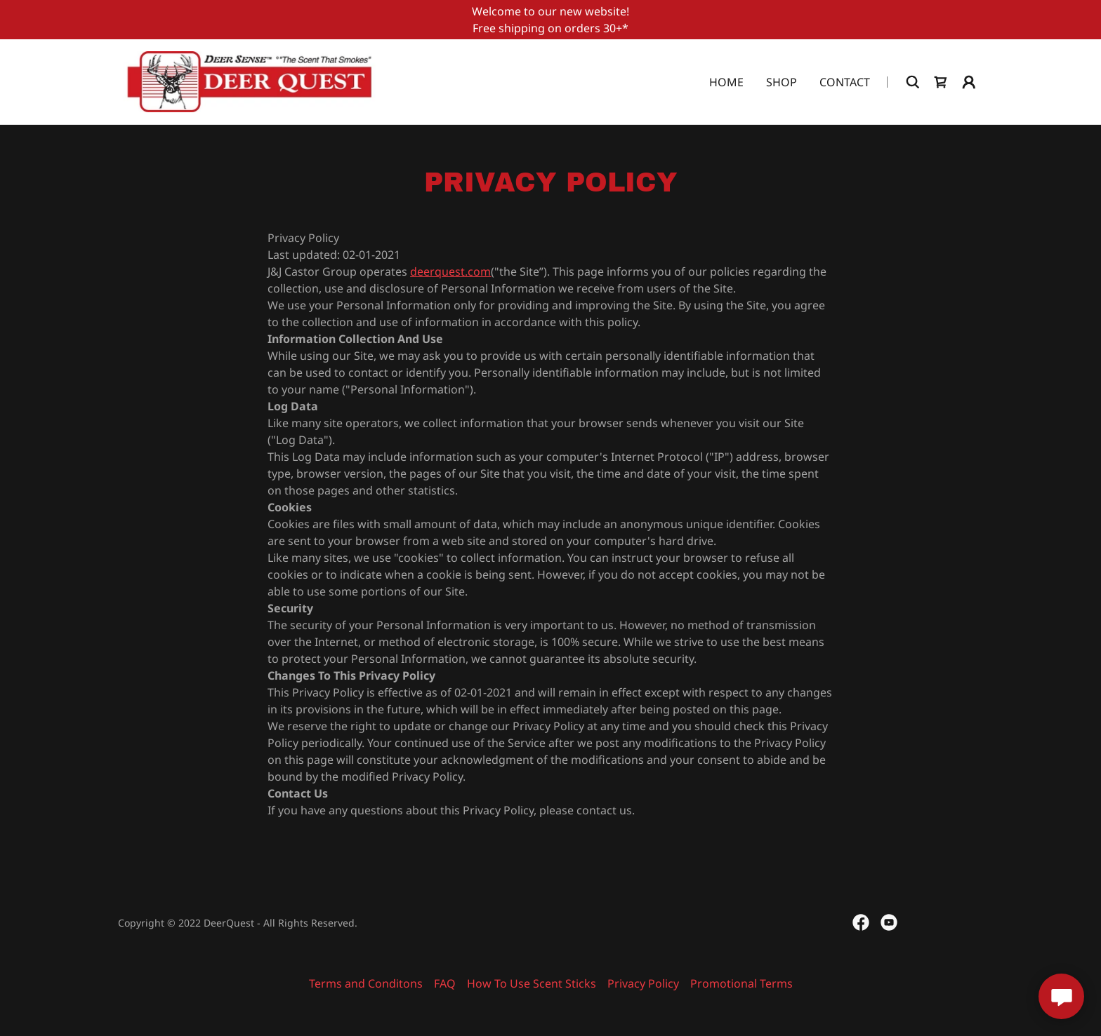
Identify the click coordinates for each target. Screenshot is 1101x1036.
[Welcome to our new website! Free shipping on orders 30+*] (550, 19)
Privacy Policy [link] (643, 983)
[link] (249, 80)
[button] (969, 82)
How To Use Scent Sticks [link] (531, 983)
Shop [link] (781, 82)
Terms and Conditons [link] (366, 983)
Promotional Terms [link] (741, 983)
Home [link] (726, 82)
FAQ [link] (445, 983)
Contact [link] (844, 82)
